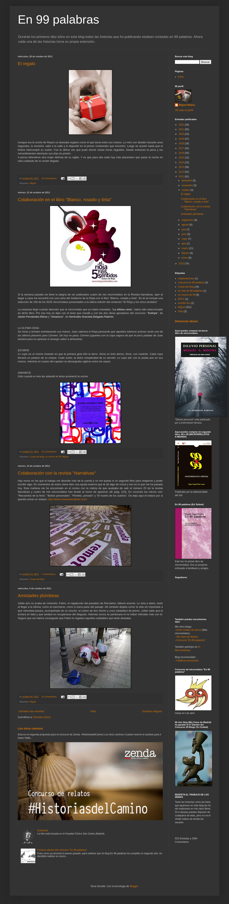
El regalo (26, 63)
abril (184, 243)
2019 (182, 138)
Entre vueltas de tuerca (188, 630)
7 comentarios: (49, 574)
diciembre (187, 180)
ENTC (181, 299)
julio (184, 229)
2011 (182, 176)
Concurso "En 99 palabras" (190, 640)
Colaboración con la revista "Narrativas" (57, 473)
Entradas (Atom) (42, 717)
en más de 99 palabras (190, 290)
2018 (182, 143)
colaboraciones (186, 278)
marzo (185, 248)
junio (184, 234)
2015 (182, 157)
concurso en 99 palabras (191, 282)
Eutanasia (42, 830)
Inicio (93, 711)
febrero (186, 253)
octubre (186, 190)
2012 (182, 171)
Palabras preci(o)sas (187, 660)
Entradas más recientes (31, 711)
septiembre (188, 220)
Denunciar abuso (186, 321)
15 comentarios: (50, 451)
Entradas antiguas (152, 711)
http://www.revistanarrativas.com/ (67, 499)
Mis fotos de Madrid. (187, 636)
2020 (182, 134)
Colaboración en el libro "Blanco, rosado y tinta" (64, 199)
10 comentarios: (50, 696)
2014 (182, 162)
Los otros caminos (30, 728)
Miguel (33, 183)
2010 (182, 263)
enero (185, 257)
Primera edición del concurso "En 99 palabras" (62, 850)
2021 (182, 129)
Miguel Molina (187, 105)
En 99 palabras (58, 19)
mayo (185, 238)
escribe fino (184, 303)
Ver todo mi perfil (184, 110)
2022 (182, 124)
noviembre (187, 185)
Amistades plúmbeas (38, 595)
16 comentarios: (50, 178)
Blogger (134, 886)
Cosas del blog (37, 456)
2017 (182, 148)
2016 (182, 153)
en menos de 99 (53, 456)
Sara (180, 311)
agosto (185, 224)
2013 (182, 167)
